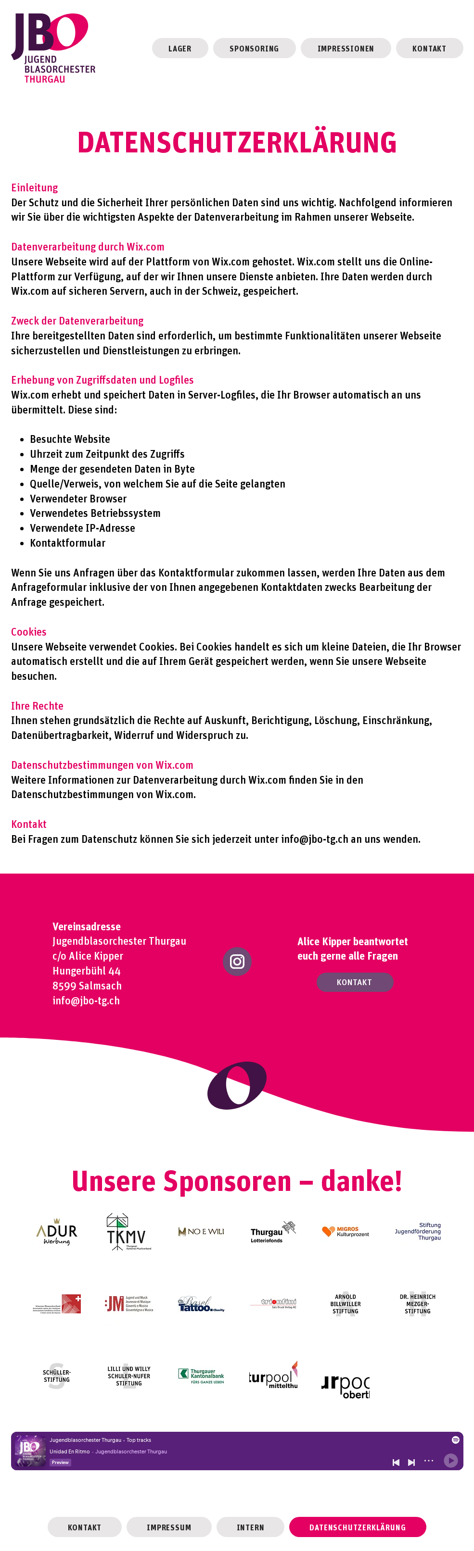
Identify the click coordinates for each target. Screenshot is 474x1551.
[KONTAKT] (355, 982)
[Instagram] (237, 961)
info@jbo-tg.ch (314, 838)
